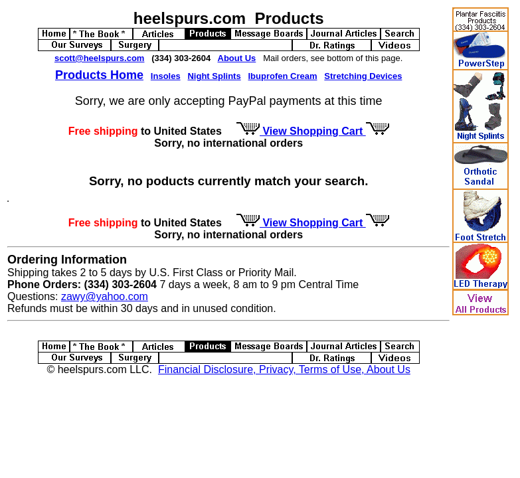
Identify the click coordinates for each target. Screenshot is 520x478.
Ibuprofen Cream (282, 76)
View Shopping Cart (312, 131)
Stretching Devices (363, 76)
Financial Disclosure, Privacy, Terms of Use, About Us (284, 369)
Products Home (99, 75)
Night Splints (213, 76)
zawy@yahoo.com (104, 296)
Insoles (166, 76)
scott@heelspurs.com (99, 58)
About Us (237, 58)
